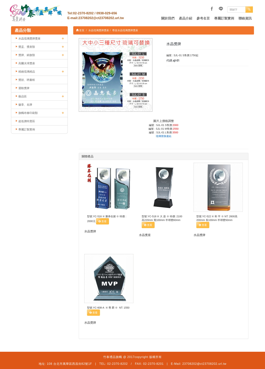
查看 (102, 221)
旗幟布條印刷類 (28, 112)
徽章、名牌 (25, 104)
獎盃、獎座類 (26, 46)
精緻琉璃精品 (26, 71)
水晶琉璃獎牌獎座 (29, 38)
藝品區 (22, 96)
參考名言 (203, 18)
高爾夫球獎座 (26, 63)
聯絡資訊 (245, 18)
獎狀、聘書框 (26, 79)
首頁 (80, 30)
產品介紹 (185, 18)
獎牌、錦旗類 (26, 55)
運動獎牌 (23, 88)
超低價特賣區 (26, 121)
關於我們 (167, 18)
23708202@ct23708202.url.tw (101, 18)
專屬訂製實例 (224, 18)
